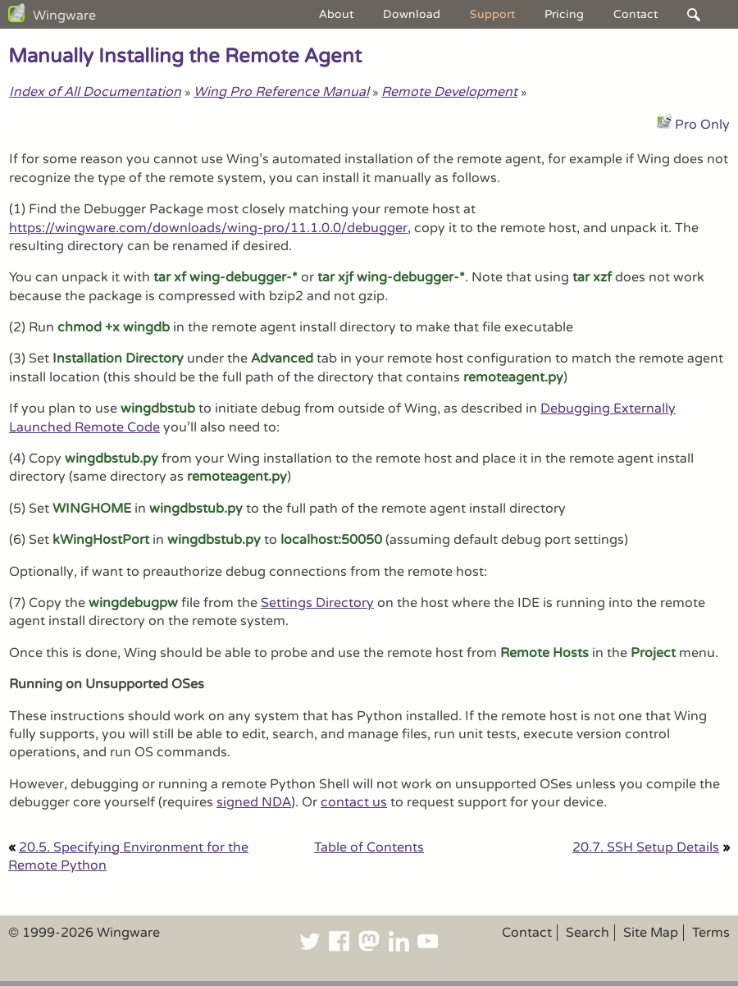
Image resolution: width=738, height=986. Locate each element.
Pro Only (702, 124)
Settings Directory (317, 603)
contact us (354, 802)
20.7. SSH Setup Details (645, 847)
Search (587, 932)
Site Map (650, 932)
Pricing (564, 14)
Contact (635, 14)
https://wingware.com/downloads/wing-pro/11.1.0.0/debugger (208, 228)
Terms (711, 932)
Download (411, 14)
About (336, 14)
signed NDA (253, 802)
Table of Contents (369, 847)
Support (492, 14)
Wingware (64, 15)
